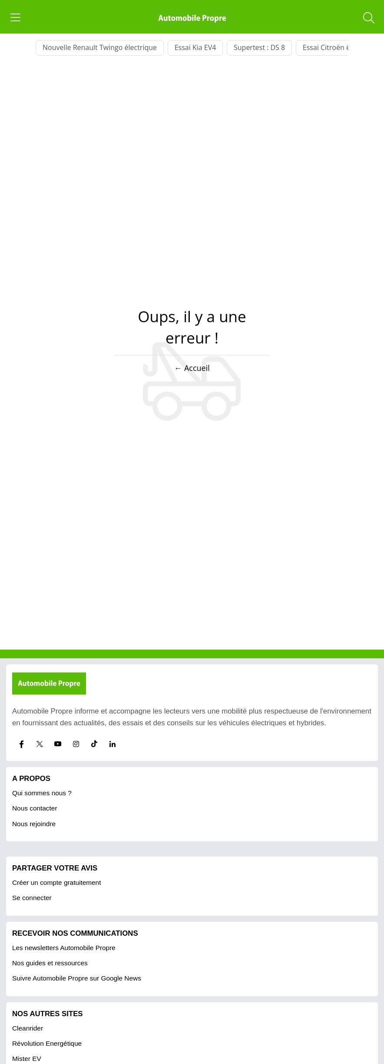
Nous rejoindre (34, 823)
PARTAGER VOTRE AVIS (54, 868)
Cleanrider (27, 1028)
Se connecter (32, 897)
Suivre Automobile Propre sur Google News (76, 978)
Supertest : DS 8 (259, 47)
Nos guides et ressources (50, 963)
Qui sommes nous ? (42, 793)
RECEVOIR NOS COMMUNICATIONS (75, 933)
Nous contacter (34, 808)
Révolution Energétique (47, 1043)
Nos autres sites (47, 1014)
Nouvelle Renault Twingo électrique (100, 47)
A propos (31, 778)
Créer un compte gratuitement (56, 882)
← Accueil (191, 368)
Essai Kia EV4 (195, 47)
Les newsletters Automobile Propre (64, 947)
